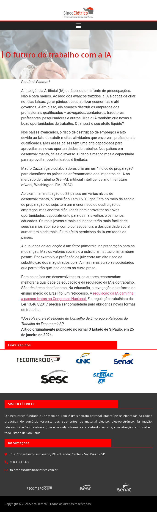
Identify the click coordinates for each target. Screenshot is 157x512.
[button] (78, 25)
